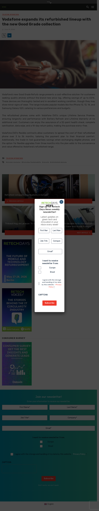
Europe (52, 268)
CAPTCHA (43, 295)
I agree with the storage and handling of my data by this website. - (51, 283)
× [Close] (61, 201)
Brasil (52, 272)
